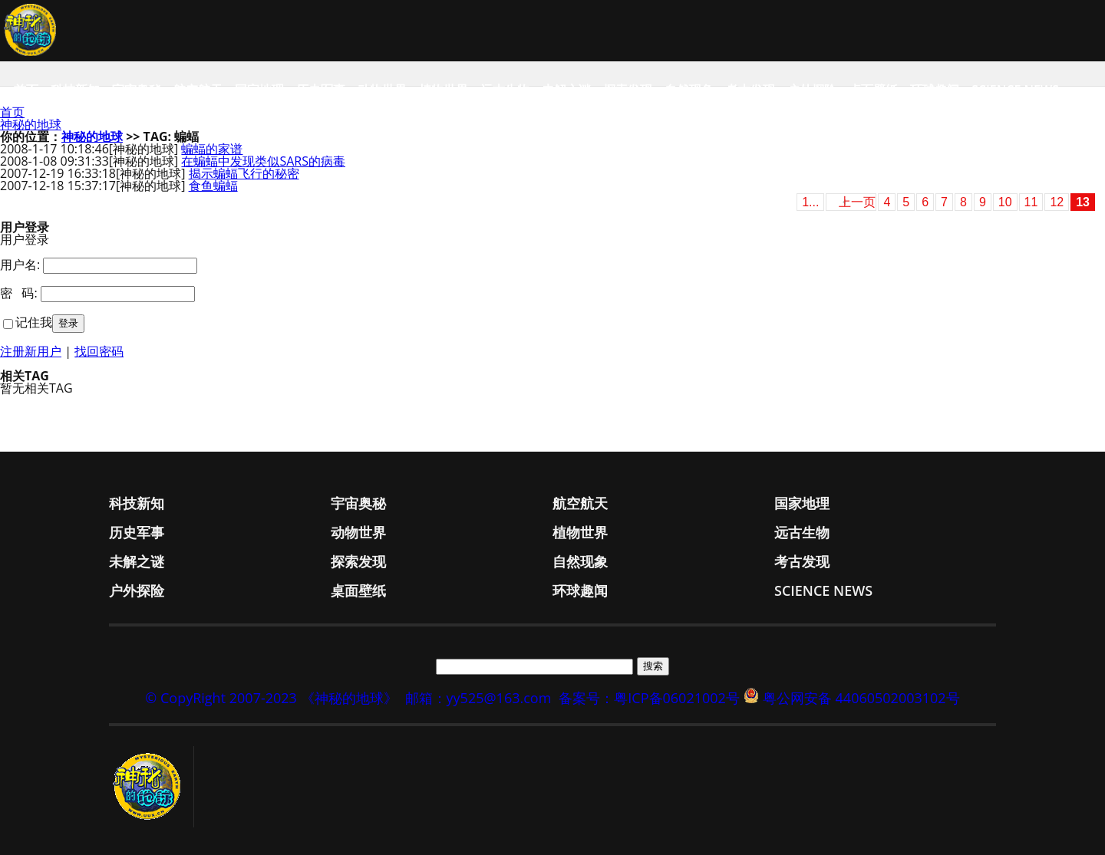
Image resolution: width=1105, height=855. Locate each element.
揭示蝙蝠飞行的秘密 (244, 173)
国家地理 (259, 89)
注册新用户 (30, 351)
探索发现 (627, 89)
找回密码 (99, 351)
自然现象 (689, 89)
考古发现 (750, 89)
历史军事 (320, 89)
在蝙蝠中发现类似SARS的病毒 (263, 161)
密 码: (19, 292)
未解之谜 (566, 89)
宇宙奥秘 (136, 89)
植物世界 (443, 89)
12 (1057, 202)
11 (1031, 202)
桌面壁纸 (873, 89)
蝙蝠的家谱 (211, 148)
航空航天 (198, 89)
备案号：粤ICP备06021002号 (649, 698)
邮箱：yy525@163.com (478, 698)
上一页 (857, 202)
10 (1005, 202)
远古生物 (504, 89)
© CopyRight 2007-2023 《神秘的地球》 (271, 698)
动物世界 (382, 89)
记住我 (33, 322)
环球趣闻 (934, 89)
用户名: (20, 264)
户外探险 (811, 89)
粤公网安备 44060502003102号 (861, 698)
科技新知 (75, 89)
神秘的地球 (30, 124)
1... (810, 202)
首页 (26, 89)
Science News (1015, 89)
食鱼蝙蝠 (213, 185)
